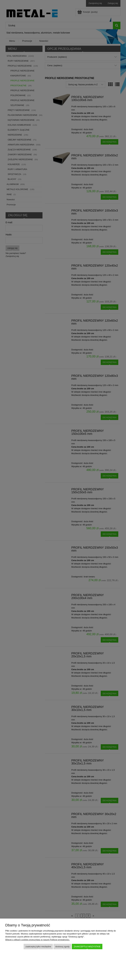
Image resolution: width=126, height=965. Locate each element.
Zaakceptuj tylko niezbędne (38, 946)
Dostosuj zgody (62, 946)
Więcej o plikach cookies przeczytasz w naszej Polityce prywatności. (37, 939)
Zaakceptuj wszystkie (87, 946)
